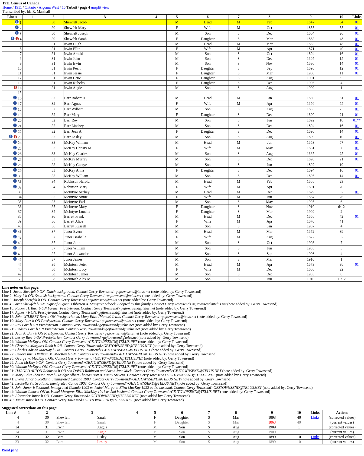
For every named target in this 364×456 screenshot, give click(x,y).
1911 (18, 7)
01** (357, 120)
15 (63, 7)
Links (315, 417)
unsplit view (100, 7)
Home (7, 7)
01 (357, 22)
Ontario (30, 7)
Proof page (10, 450)
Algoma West (49, 7)
